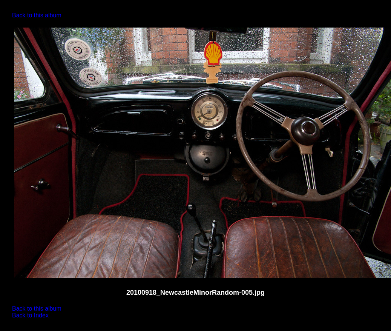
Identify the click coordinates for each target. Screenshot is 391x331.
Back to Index (30, 315)
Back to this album (36, 15)
